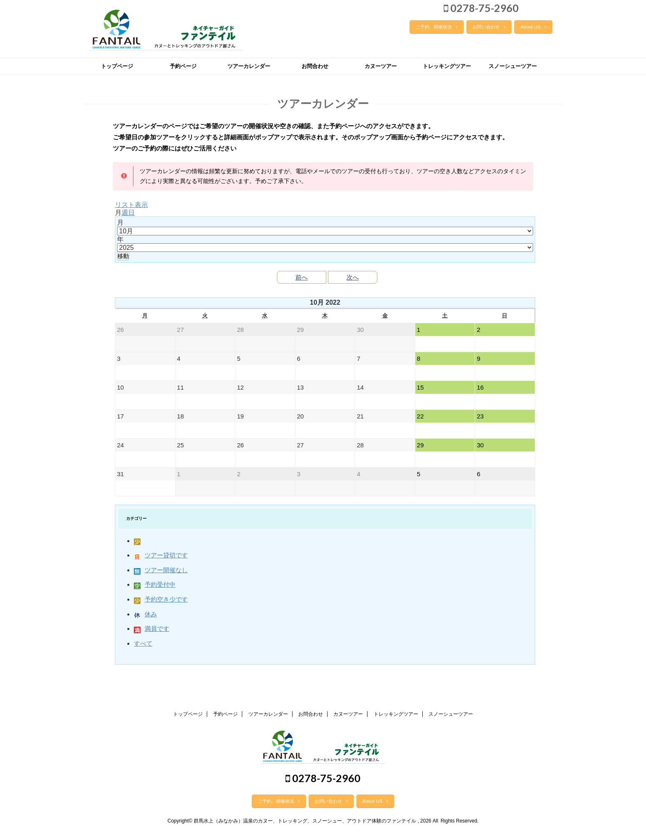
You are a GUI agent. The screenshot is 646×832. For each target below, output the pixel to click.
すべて (143, 643)
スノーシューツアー (513, 66)
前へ (301, 277)
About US (533, 26)
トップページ (117, 66)
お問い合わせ (489, 26)
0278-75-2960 (481, 8)
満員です (151, 628)
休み (145, 614)
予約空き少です (161, 599)
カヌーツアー (381, 66)
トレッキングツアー (447, 66)
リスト (131, 204)
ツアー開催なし (161, 569)
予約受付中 (155, 584)
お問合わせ (315, 66)
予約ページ (183, 66)
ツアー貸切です (161, 555)
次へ (352, 277)
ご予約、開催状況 (437, 26)
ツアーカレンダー (248, 66)
